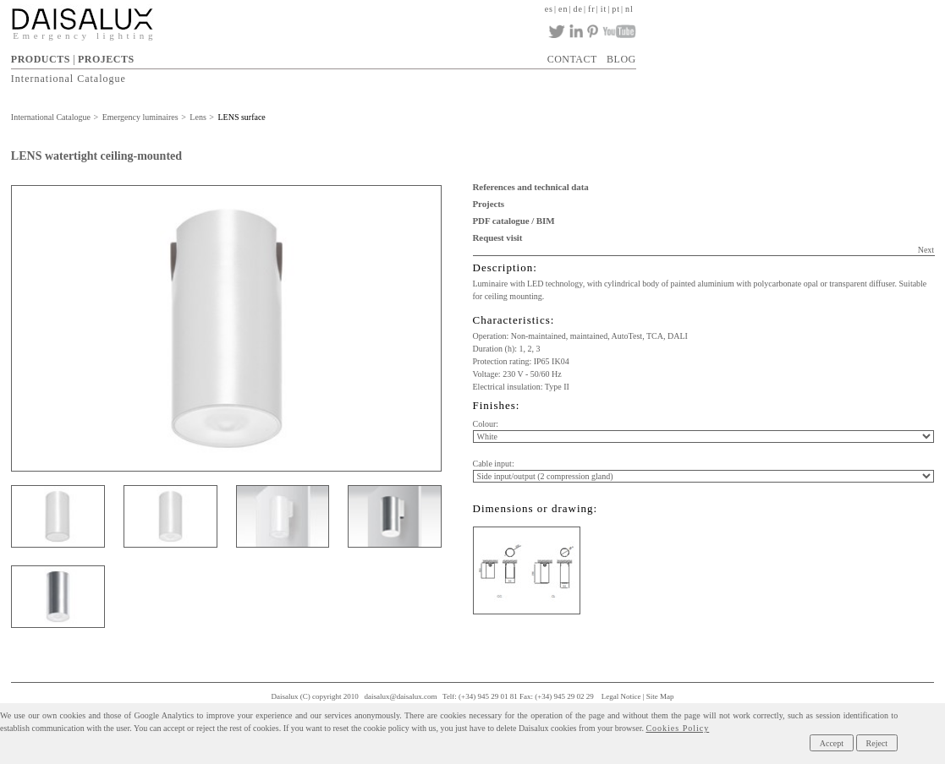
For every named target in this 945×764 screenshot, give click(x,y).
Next (926, 249)
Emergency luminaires (140, 117)
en (563, 9)
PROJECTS (106, 59)
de (577, 9)
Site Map (660, 696)
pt (616, 9)
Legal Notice (621, 696)
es (549, 9)
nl (629, 9)
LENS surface (241, 117)
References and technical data (531, 187)
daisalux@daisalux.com (400, 696)
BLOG (621, 59)
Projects (488, 204)
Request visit (498, 237)
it (604, 9)
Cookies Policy (677, 728)
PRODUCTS (40, 59)
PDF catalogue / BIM (514, 221)
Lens (198, 117)
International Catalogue (68, 79)
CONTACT (572, 59)
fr (592, 9)
